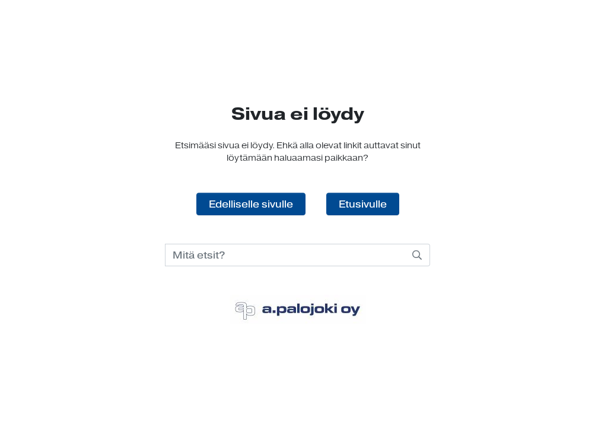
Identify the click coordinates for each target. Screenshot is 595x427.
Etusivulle (363, 204)
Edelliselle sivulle (251, 204)
